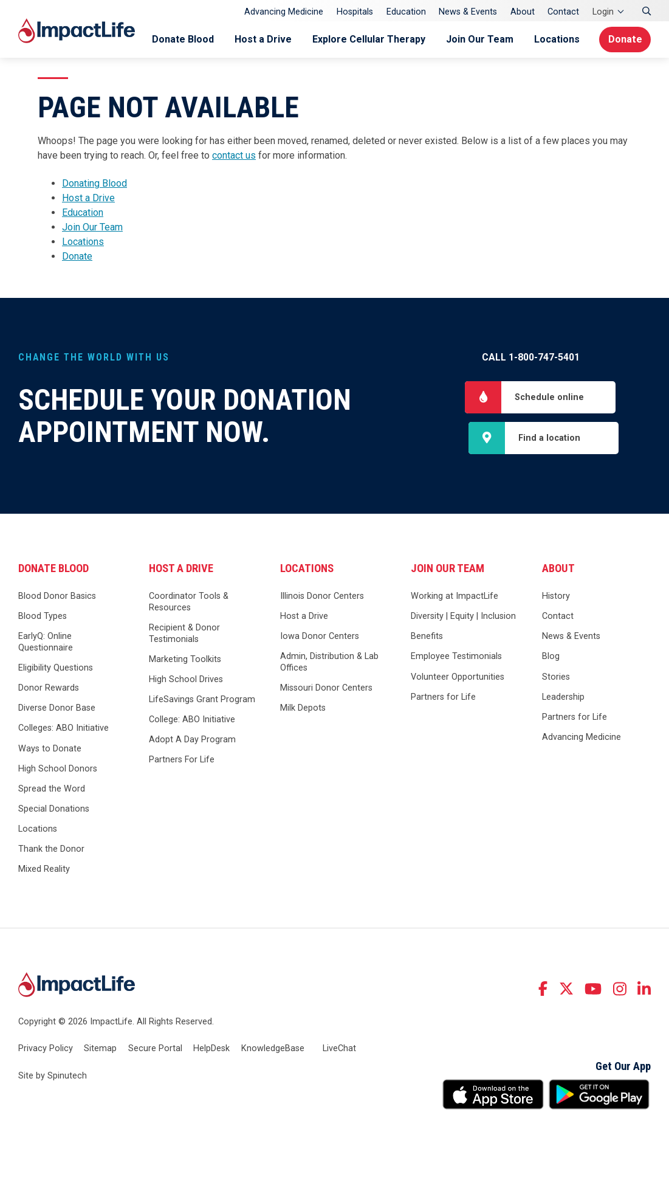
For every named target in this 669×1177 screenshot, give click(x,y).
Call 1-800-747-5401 (531, 357)
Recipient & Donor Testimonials (184, 635)
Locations (554, 39)
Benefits (427, 637)
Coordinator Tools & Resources (188, 603)
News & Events (468, 12)
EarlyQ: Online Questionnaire (45, 643)
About (522, 12)
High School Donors (57, 769)
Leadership (563, 697)
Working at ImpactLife (454, 597)
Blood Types (42, 617)
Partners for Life (443, 697)
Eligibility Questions (55, 669)
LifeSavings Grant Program (202, 701)
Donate (624, 39)
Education (406, 12)
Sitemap (100, 1049)
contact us (234, 155)
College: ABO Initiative (192, 721)
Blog (551, 657)
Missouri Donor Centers (326, 689)
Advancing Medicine (283, 12)
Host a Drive (260, 39)
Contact (563, 12)
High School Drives (186, 680)
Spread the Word (51, 789)
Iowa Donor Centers (319, 637)
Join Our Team (477, 39)
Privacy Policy (45, 1049)
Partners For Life (181, 761)
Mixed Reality (44, 870)
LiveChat (339, 1049)
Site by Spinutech (52, 1077)
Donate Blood (180, 39)
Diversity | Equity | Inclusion (463, 617)
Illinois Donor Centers (322, 597)
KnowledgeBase (272, 1049)
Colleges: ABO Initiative (63, 729)
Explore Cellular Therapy (366, 39)
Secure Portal (155, 1049)
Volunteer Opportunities (457, 677)
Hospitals (355, 12)
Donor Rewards (48, 689)
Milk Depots (303, 709)
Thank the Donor (51, 850)
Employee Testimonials (456, 657)
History (556, 597)
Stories (556, 677)
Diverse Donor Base (56, 709)
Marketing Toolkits (185, 660)
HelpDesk (211, 1049)
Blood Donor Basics (57, 597)
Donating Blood (94, 183)
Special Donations (53, 809)
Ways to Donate (49, 749)
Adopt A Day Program (192, 741)
